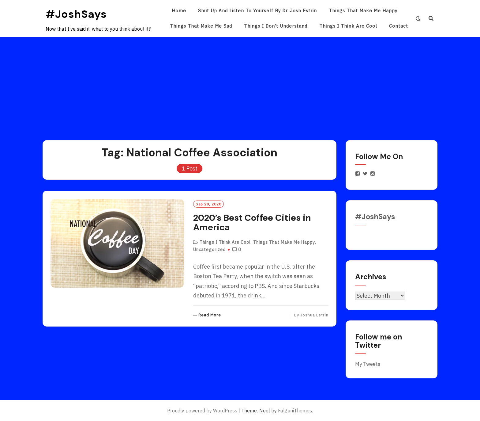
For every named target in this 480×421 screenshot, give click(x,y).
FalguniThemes (295, 411)
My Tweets (367, 364)
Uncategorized (209, 249)
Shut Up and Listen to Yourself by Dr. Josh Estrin (257, 10)
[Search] (431, 18)
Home (179, 10)
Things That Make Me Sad (201, 26)
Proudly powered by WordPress (202, 411)
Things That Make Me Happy (363, 10)
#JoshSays (76, 14)
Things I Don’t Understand (275, 26)
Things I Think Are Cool (348, 26)
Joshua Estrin (314, 315)
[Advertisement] (240, 83)
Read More (209, 315)
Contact (398, 26)
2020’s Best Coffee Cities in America (252, 222)
